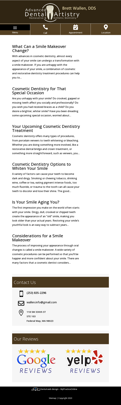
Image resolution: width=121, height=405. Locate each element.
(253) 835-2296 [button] (36, 293)
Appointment (75, 32)
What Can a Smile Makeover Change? (39, 48)
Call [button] (45, 32)
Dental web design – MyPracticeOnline (58, 389)
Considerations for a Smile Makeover (37, 238)
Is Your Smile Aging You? (35, 202)
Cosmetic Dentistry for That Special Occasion (39, 91)
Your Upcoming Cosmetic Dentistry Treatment (46, 128)
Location (105, 32)
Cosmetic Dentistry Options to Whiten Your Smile (41, 166)
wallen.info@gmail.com (42, 302)
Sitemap (52, 398)
